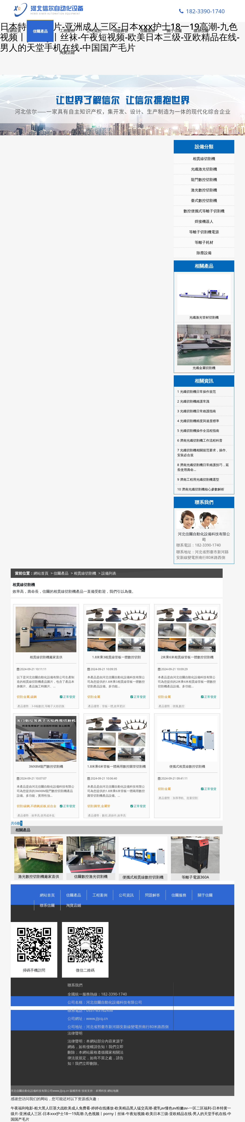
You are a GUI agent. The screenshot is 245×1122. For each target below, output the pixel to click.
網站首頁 (41, 573)
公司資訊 (93, 30)
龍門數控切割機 (204, 179)
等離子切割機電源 (204, 231)
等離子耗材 (204, 242)
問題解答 (120, 30)
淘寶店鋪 (67, 52)
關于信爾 (174, 30)
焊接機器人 (204, 221)
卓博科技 (101, 1091)
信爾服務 (147, 30)
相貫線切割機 (204, 158)
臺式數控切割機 (204, 200)
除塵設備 (204, 252)
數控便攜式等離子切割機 (204, 210)
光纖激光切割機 (204, 169)
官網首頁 (13, 30)
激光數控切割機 (204, 190)
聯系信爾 (201, 30)
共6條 (15, 823)
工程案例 (67, 30)
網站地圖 (113, 1091)
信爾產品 (40, 31)
